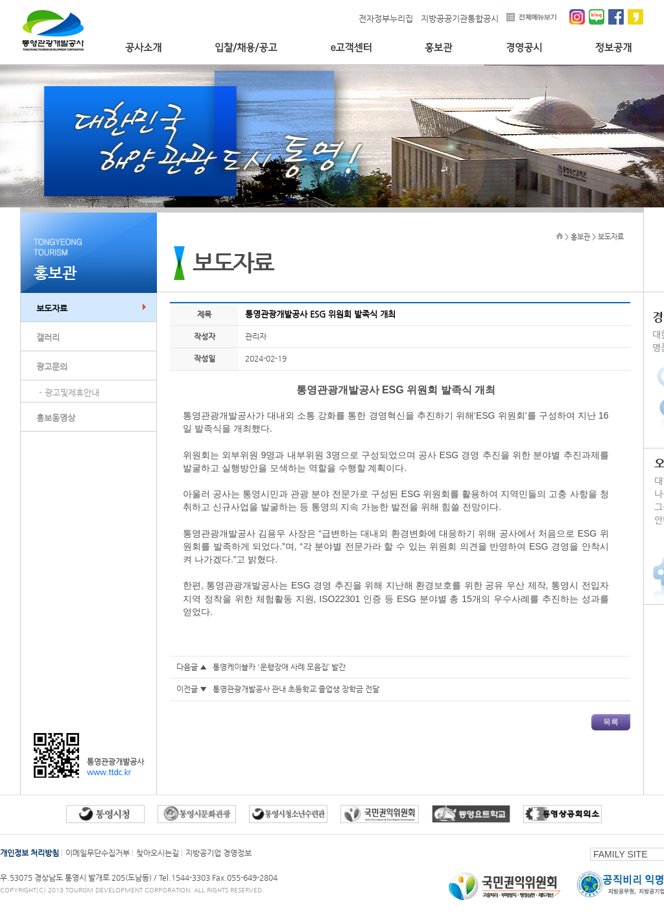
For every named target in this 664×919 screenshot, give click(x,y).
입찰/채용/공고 (246, 47)
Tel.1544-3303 (185, 877)
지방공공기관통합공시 (460, 18)
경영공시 (524, 47)
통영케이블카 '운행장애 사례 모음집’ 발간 (279, 666)
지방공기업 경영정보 (218, 852)
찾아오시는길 (157, 852)
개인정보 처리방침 (29, 852)
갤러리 (48, 337)
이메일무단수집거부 (97, 852)
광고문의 (51, 366)
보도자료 (51, 308)
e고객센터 (351, 47)
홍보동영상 (55, 418)
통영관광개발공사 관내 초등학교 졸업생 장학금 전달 (296, 688)
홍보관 (438, 47)
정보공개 (614, 47)
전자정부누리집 (386, 18)
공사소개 (143, 47)
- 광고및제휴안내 (69, 392)
